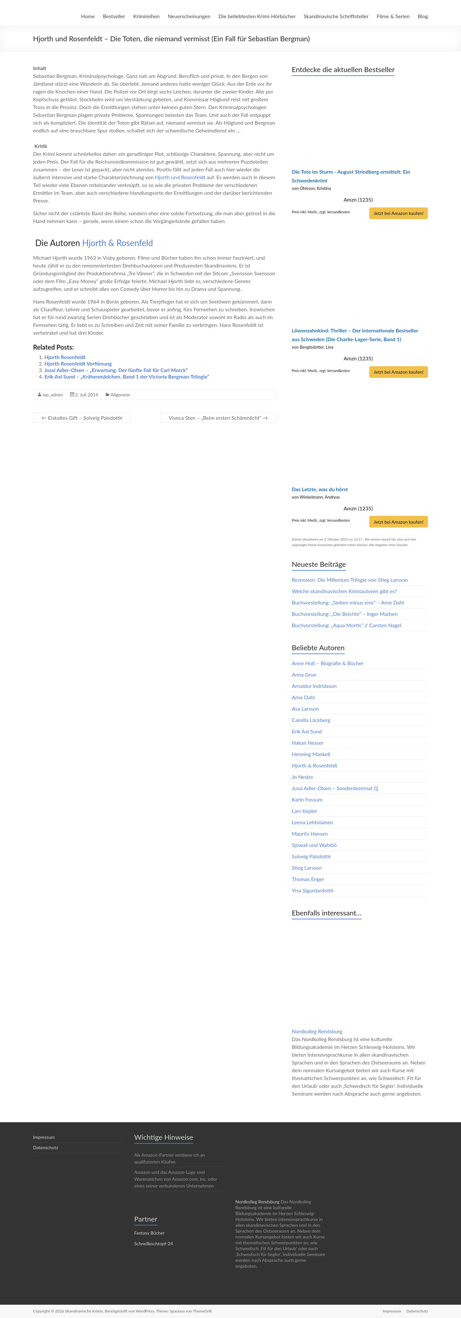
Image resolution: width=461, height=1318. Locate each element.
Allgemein (120, 394)
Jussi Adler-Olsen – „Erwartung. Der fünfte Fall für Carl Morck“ (116, 370)
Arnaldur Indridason (314, 685)
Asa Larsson (305, 708)
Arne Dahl (303, 697)
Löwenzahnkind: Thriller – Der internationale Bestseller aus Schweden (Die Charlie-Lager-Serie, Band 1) (355, 334)
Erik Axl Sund (307, 731)
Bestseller (114, 16)
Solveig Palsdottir (311, 856)
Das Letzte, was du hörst (320, 489)
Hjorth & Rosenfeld (117, 243)
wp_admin (52, 394)
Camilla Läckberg (311, 719)
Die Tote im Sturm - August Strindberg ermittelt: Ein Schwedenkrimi (351, 175)
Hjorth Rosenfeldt (65, 357)
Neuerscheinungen (189, 16)
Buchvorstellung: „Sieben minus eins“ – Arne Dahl (348, 602)
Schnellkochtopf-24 (153, 1243)
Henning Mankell (311, 754)
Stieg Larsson (307, 867)
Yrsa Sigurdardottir (313, 890)
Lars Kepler (304, 810)
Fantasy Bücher (149, 1232)
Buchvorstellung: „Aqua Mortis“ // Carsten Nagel (346, 625)
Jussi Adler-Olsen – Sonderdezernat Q (335, 788)
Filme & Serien (393, 16)
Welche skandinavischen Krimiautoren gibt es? (344, 591)
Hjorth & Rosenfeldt (314, 765)
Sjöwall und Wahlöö (314, 844)
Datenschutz (45, 1147)
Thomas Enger (308, 879)
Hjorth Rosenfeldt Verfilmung (78, 363)
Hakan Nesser (308, 742)
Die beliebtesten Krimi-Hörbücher (257, 16)
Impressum (44, 1136)
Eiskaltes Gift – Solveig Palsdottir (82, 418)
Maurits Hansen (310, 833)
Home (88, 16)
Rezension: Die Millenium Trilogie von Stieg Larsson (350, 579)
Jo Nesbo (302, 776)
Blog (423, 16)
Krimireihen (146, 16)
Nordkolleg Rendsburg (317, 1031)
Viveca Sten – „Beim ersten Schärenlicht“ (218, 418)
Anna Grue (304, 674)
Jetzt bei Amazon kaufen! (398, 213)
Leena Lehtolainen (312, 822)
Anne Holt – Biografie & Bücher (327, 663)
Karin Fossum (307, 799)
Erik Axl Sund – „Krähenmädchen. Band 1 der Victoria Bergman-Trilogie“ (126, 376)
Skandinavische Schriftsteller (336, 16)
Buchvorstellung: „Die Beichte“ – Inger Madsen (345, 613)
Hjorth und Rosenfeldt (181, 177)
